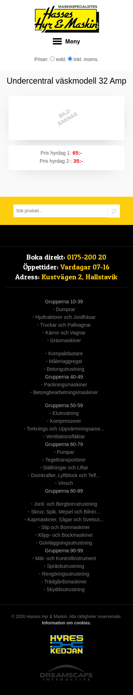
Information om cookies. (66, 622)
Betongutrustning (65, 369)
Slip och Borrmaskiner (65, 527)
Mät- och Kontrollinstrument (65, 558)
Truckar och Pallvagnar (65, 325)
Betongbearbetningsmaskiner (65, 392)
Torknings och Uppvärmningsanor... (65, 429)
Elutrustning (65, 413)
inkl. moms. (83, 59)
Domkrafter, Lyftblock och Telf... (65, 475)
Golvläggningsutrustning (65, 543)
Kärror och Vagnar (65, 332)
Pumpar (65, 452)
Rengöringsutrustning (65, 574)
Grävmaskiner (65, 340)
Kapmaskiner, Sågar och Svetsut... (65, 519)
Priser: (42, 59)
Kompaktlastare (65, 353)
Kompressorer (65, 421)
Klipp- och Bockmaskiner (65, 535)
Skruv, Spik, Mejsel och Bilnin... (65, 512)
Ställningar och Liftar (65, 467)
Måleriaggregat (65, 361)
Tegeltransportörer (65, 460)
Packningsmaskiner (65, 384)
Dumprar (65, 309)
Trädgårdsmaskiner (65, 581)
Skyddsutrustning (65, 589)
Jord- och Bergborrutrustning (65, 504)
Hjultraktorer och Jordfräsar (65, 317)
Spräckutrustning (65, 566)
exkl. (58, 59)
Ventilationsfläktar (65, 436)
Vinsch (65, 483)
